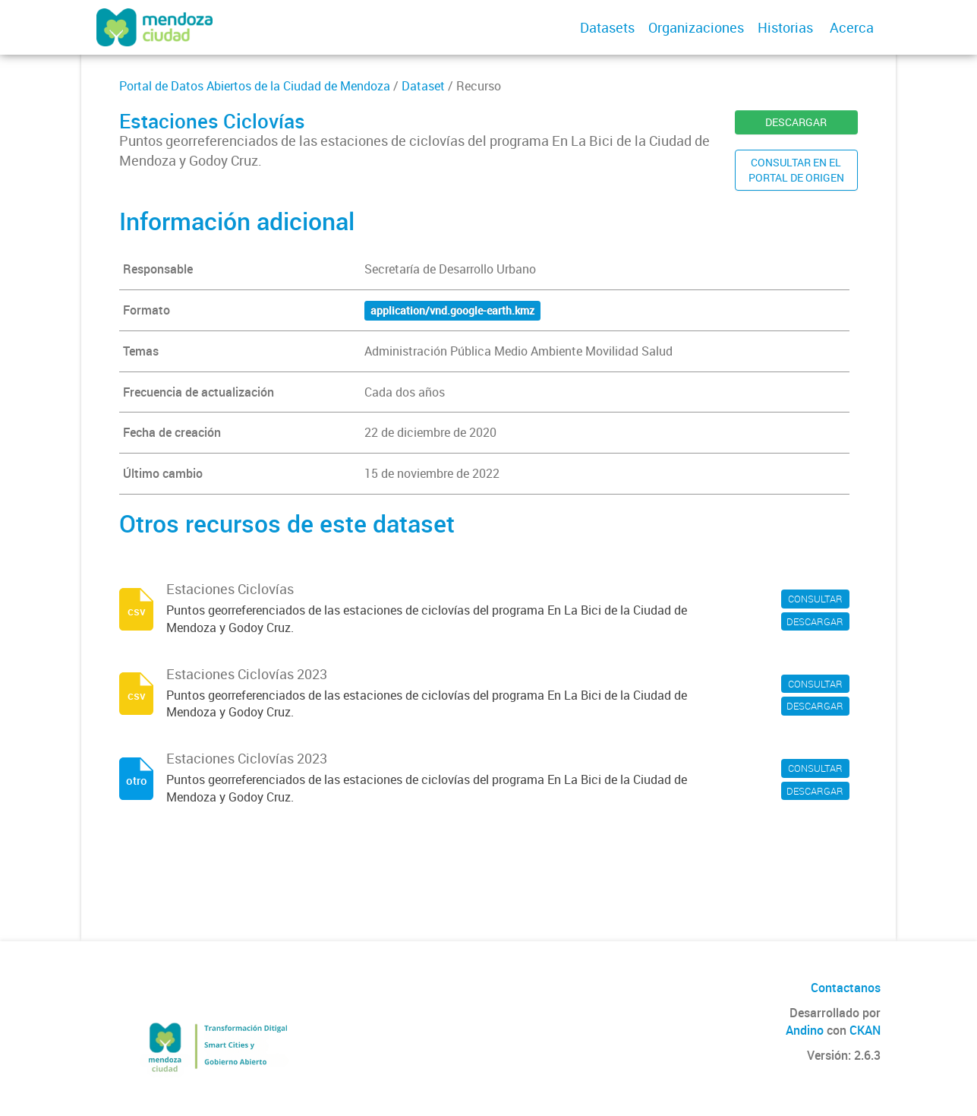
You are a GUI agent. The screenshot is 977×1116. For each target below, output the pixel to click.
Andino (805, 1030)
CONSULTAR (815, 598)
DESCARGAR (796, 122)
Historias (785, 27)
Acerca (852, 27)
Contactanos (846, 987)
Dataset (423, 85)
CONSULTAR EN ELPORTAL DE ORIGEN (796, 170)
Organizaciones (696, 27)
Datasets (607, 27)
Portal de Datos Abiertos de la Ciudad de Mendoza (254, 85)
